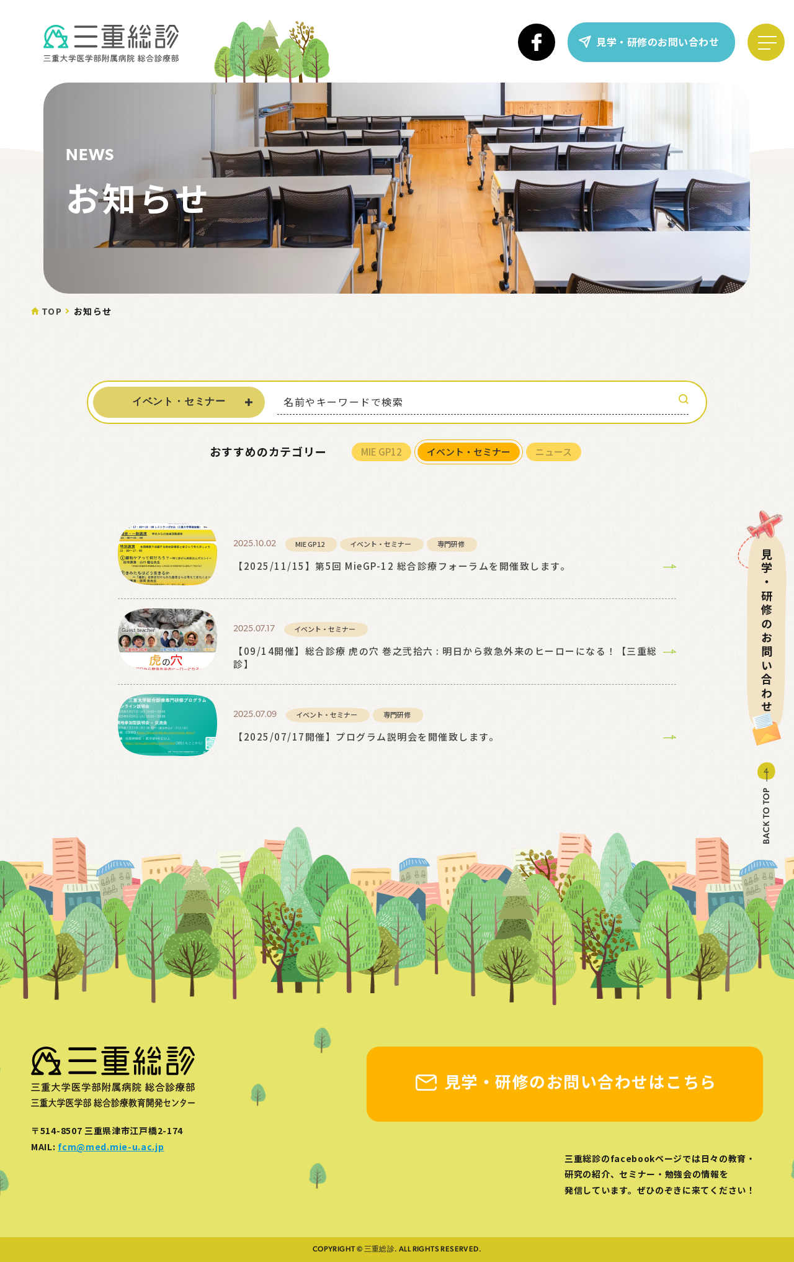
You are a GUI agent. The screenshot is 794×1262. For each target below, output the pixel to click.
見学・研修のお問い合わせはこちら (580, 1081)
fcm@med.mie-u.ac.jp (111, 1146)
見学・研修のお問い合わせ (657, 41)
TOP (52, 311)
